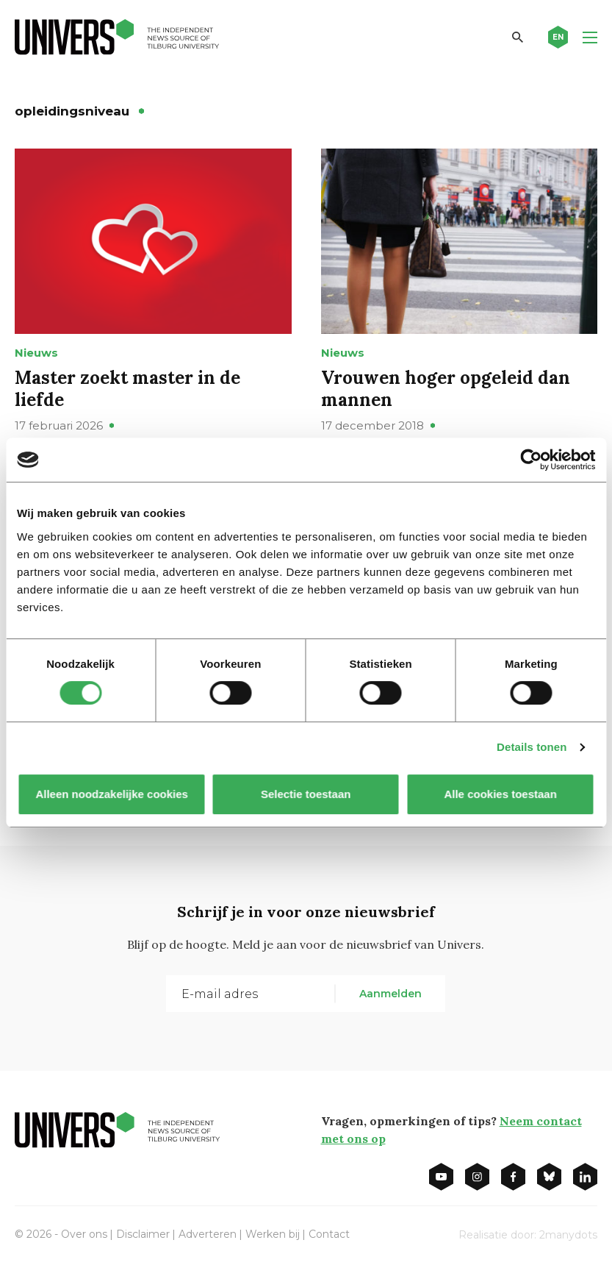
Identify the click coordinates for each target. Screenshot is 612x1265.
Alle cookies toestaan (500, 794)
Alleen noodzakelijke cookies (111, 794)
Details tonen (531, 747)
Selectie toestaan (306, 794)
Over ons (84, 1234)
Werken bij (272, 1234)
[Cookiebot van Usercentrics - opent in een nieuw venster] (531, 460)
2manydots (568, 1234)
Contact (329, 1234)
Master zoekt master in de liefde (127, 388)
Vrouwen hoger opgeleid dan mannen (445, 388)
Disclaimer (143, 1234)
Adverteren (208, 1234)
